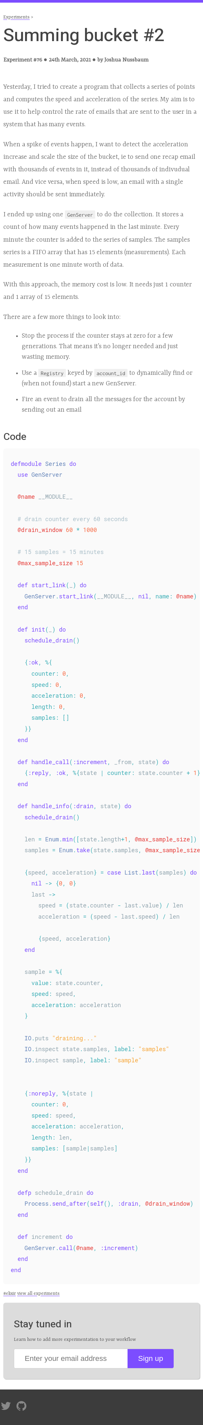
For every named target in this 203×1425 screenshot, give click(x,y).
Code (14, 436)
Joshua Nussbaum (126, 60)
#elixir (9, 1293)
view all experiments (38, 1293)
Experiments (16, 17)
